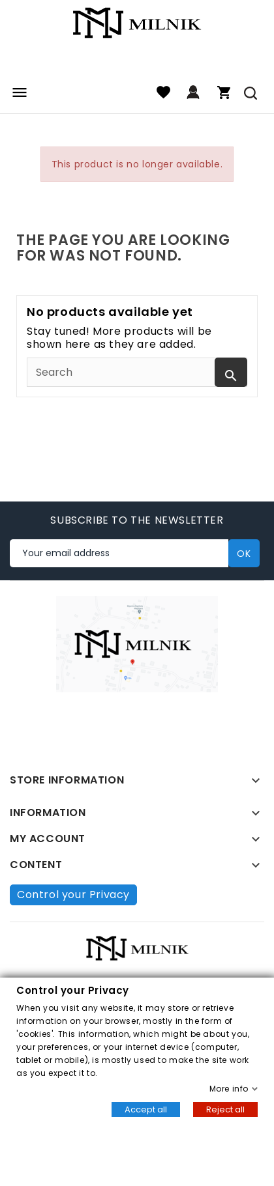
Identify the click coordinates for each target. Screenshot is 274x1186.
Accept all (146, 1109)
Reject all (225, 1109)
